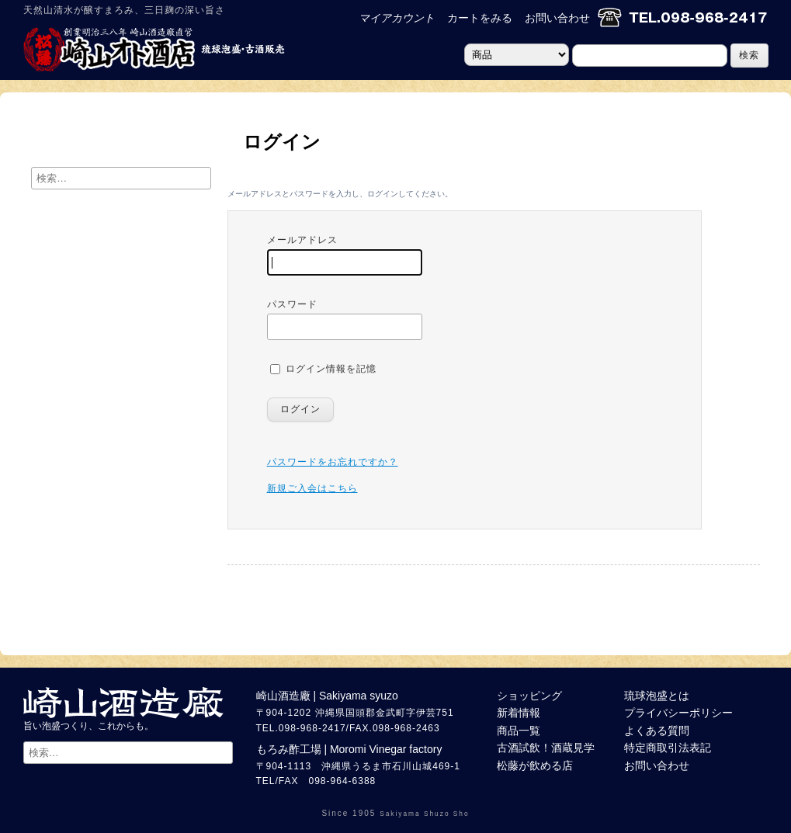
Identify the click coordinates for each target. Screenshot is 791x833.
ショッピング (529, 695)
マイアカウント (397, 17)
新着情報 (518, 712)
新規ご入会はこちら (312, 488)
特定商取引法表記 (667, 747)
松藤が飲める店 (535, 765)
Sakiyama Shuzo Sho (424, 813)
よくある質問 (656, 730)
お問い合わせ (557, 17)
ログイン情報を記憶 (323, 368)
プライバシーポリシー (678, 712)
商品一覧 (518, 730)
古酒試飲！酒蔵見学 (546, 747)
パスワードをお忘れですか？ (332, 461)
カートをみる (479, 17)
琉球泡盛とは (656, 695)
